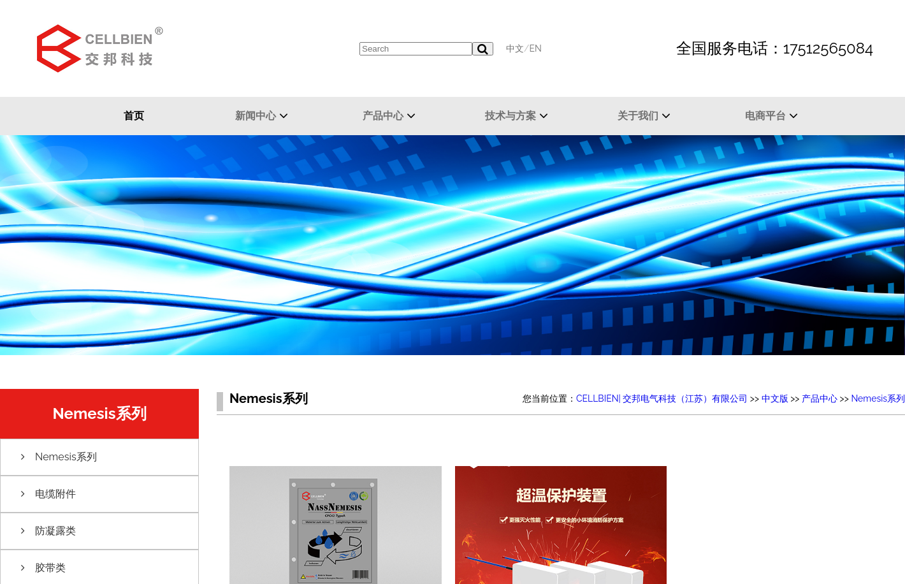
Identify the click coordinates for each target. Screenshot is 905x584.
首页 (134, 116)
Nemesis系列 (66, 457)
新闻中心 (255, 116)
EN (535, 48)
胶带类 (50, 568)
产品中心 (383, 116)
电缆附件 (55, 494)
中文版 (775, 398)
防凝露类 (55, 531)
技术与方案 (510, 116)
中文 (515, 48)
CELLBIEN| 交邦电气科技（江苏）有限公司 (662, 398)
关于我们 (638, 116)
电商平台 (765, 116)
